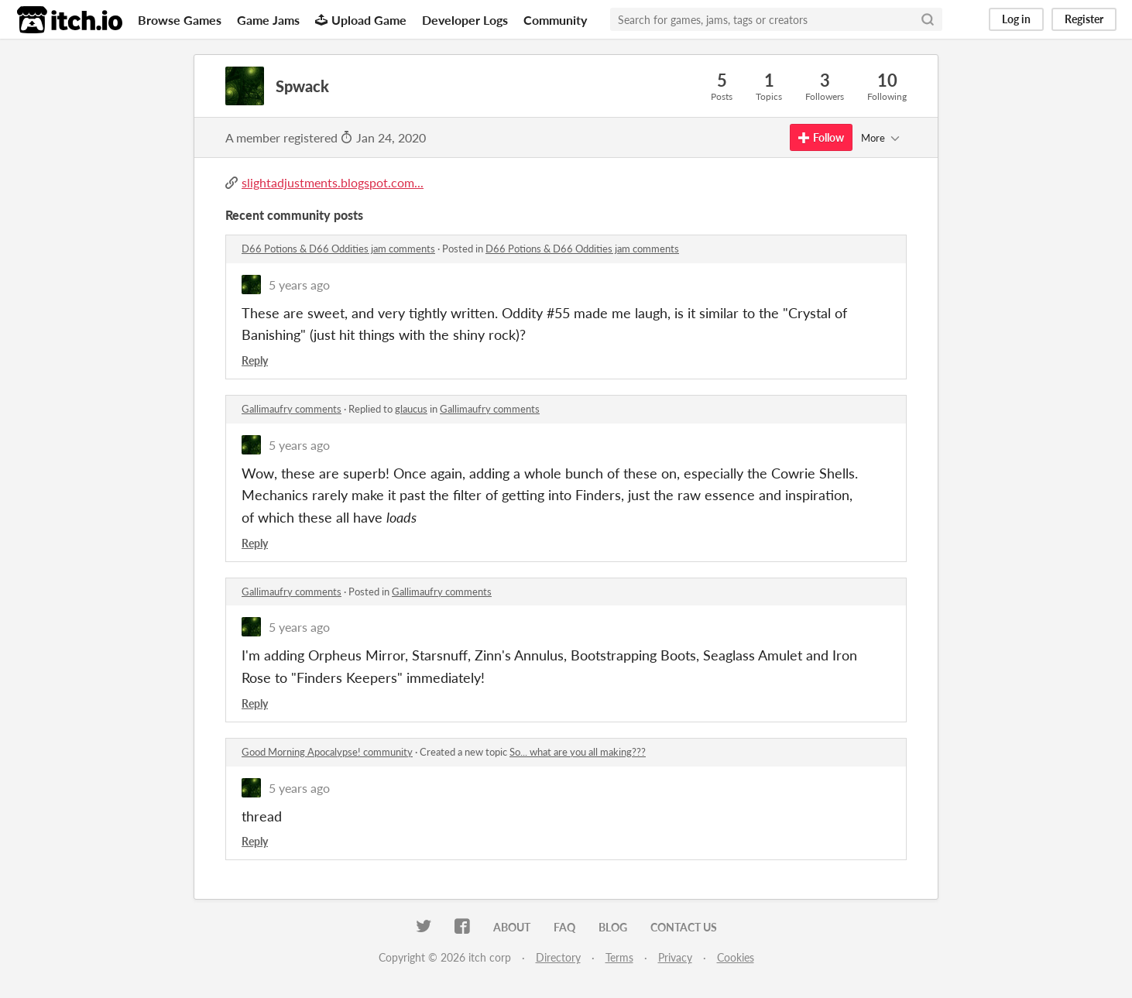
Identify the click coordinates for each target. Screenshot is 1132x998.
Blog (613, 927)
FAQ (564, 927)
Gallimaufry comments (291, 409)
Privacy (675, 957)
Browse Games (179, 19)
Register (1084, 19)
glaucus (411, 409)
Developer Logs (465, 19)
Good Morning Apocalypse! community (327, 752)
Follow (821, 137)
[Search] (927, 19)
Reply (255, 360)
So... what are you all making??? (577, 752)
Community (555, 19)
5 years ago (299, 284)
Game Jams (268, 19)
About (511, 927)
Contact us (683, 927)
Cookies (735, 957)
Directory (558, 957)
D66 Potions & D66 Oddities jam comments (338, 248)
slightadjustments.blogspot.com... (333, 182)
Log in (1016, 19)
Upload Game (360, 19)
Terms (619, 957)
